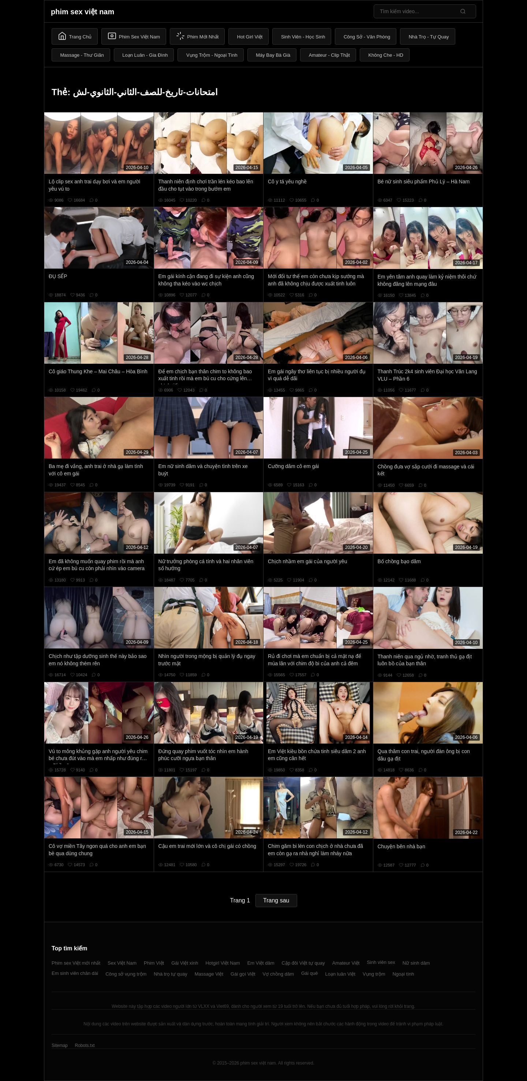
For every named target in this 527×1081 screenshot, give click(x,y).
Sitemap (60, 1045)
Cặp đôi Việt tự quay (303, 963)
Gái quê (309, 973)
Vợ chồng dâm (278, 974)
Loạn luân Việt (340, 974)
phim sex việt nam (82, 12)
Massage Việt (209, 974)
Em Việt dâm (260, 963)
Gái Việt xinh (184, 963)
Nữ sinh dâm (416, 963)
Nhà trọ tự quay (170, 974)
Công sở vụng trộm (125, 974)
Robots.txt (84, 1045)
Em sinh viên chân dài (75, 973)
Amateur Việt (346, 963)
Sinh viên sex (381, 962)
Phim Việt (154, 963)
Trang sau (276, 900)
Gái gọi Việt (243, 974)
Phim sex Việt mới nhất (76, 963)
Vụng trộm (374, 974)
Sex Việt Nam (122, 963)
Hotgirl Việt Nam (222, 963)
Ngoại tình (403, 974)
